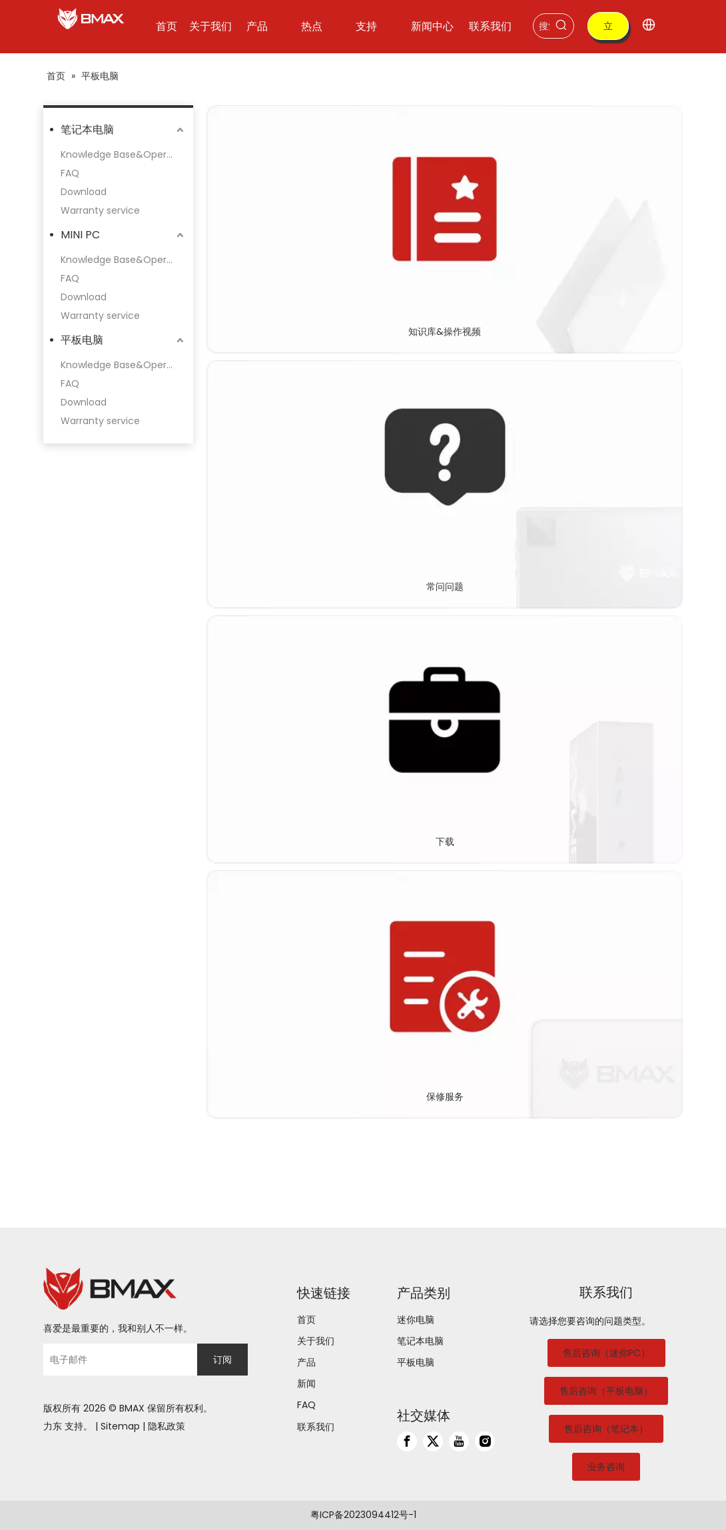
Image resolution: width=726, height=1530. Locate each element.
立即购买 (608, 29)
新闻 (306, 1383)
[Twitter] (433, 1441)
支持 (74, 1426)
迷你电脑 (415, 1319)
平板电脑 (82, 340)
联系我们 (315, 1426)
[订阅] (222, 1360)
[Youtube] (459, 1441)
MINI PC (80, 234)
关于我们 (315, 1341)
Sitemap (120, 1426)
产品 (306, 1362)
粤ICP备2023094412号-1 (363, 1514)
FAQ (70, 173)
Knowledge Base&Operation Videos (123, 154)
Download (84, 191)
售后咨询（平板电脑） (606, 1391)
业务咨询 (606, 1466)
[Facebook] (407, 1441)
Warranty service (100, 210)
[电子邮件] (116, 1360)
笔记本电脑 (87, 129)
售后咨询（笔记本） (606, 1428)
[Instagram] (485, 1441)
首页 (306, 1319)
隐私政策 (166, 1426)
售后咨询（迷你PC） (606, 1353)
